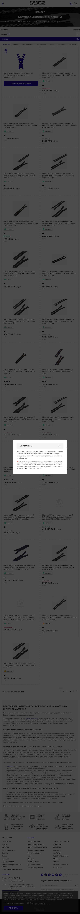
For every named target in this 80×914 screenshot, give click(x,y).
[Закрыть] (59, 446)
